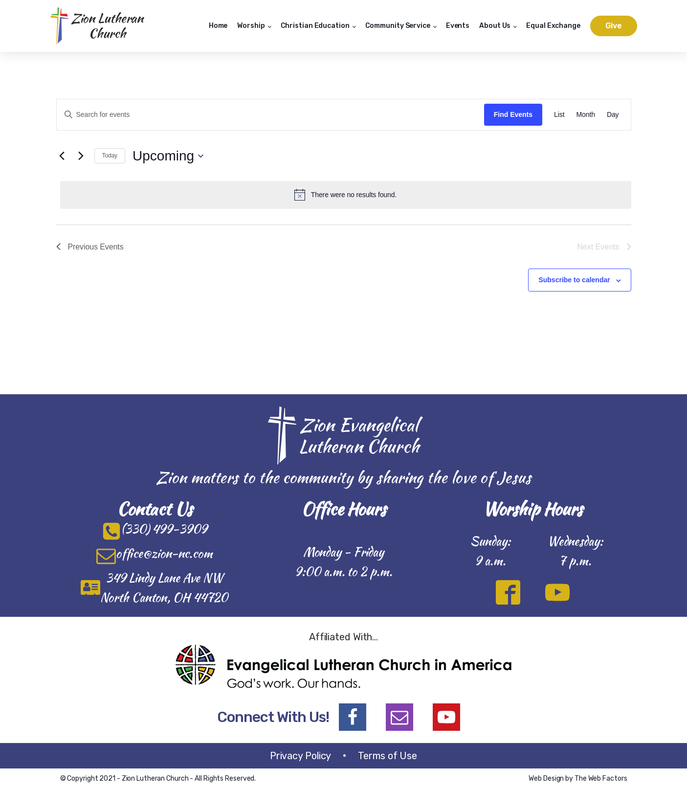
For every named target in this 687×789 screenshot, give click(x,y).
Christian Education (315, 26)
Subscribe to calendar (574, 280)
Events (457, 26)
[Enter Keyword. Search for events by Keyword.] (270, 114)
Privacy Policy (301, 756)
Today (110, 155)
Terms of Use (387, 756)
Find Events (513, 114)
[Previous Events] (62, 156)
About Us (494, 26)
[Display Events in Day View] (613, 114)
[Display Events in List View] (559, 114)
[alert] (345, 194)
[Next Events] (81, 156)
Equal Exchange (553, 26)
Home (218, 26)
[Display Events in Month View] (585, 114)
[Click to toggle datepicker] (168, 156)
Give (613, 25)
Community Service (397, 26)
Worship (251, 26)
